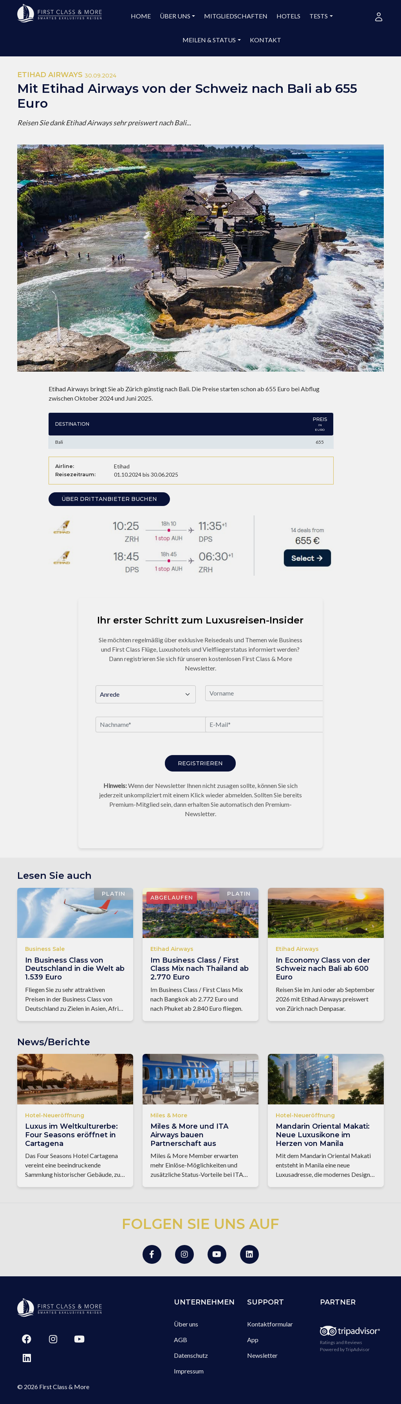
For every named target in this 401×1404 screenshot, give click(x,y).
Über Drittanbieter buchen (109, 498)
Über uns (175, 16)
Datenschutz (191, 1355)
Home (141, 16)
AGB (180, 1339)
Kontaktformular (270, 1324)
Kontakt (265, 39)
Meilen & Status (209, 39)
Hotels (288, 16)
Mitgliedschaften (235, 16)
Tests (318, 16)
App (252, 1339)
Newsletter (262, 1355)
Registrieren (200, 763)
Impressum (189, 1371)
